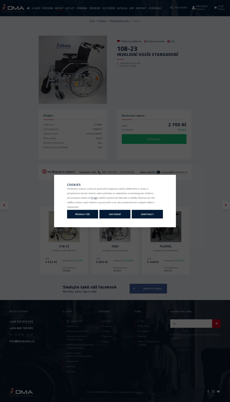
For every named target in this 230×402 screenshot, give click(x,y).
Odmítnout (147, 214)
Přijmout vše (82, 214)
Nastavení (115, 214)
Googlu (94, 197)
